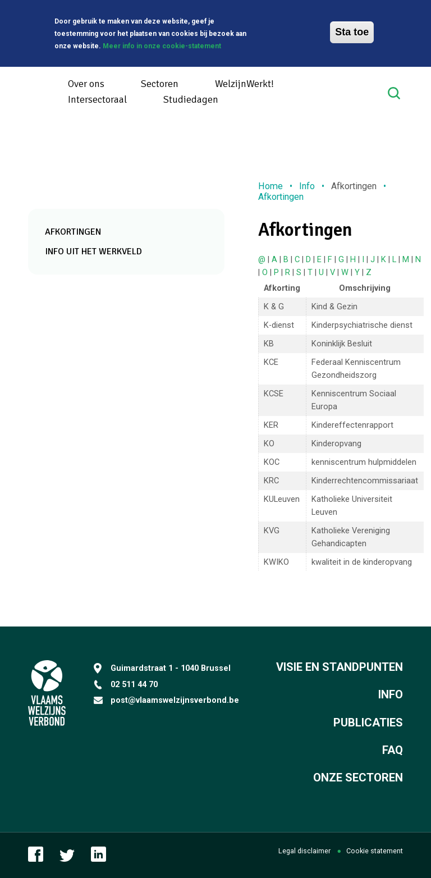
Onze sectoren (358, 777)
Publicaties (368, 722)
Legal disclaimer (304, 851)
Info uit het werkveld (93, 251)
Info (307, 186)
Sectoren (159, 83)
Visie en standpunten (339, 667)
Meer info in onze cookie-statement (162, 44)
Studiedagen (190, 99)
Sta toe (352, 30)
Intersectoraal (97, 99)
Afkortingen (73, 231)
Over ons (86, 83)
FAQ (392, 750)
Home (270, 186)
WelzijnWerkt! (244, 83)
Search (395, 93)
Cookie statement (374, 851)
